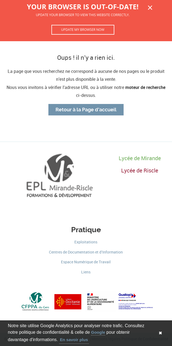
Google (98, 332)
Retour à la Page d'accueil (86, 110)
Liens (86, 272)
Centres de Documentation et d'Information (86, 252)
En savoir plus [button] (74, 339)
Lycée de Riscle (139, 170)
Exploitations (85, 242)
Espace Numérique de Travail (86, 262)
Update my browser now (82, 29)
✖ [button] (160, 333)
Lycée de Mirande (140, 158)
